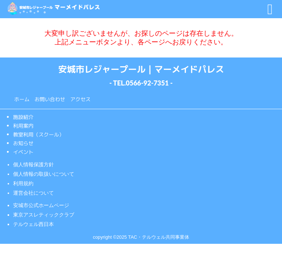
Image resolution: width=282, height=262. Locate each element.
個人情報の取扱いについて (43, 174)
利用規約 (23, 183)
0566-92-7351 (147, 83)
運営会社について (33, 193)
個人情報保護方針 (33, 164)
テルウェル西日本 (33, 224)
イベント (23, 151)
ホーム (21, 99)
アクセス (80, 99)
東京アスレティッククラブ (43, 215)
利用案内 (23, 125)
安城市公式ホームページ (41, 205)
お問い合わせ (50, 99)
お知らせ (23, 143)
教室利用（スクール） (38, 134)
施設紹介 (23, 117)
